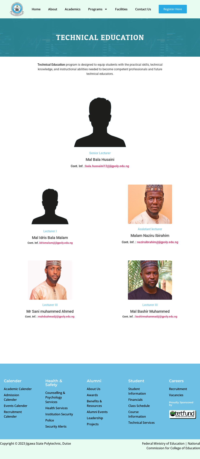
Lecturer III (50, 305)
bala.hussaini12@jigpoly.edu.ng (107, 166)
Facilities (121, 9)
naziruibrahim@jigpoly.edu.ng (157, 242)
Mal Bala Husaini (100, 159)
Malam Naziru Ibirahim (150, 235)
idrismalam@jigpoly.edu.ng (56, 242)
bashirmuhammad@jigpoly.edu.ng (156, 316)
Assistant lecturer (150, 229)
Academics (72, 9)
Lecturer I (50, 231)
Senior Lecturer (100, 153)
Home (36, 9)
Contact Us (143, 9)
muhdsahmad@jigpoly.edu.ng (56, 316)
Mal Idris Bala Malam (50, 237)
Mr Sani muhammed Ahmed (50, 311)
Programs (97, 9)
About (52, 9)
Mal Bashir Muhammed (150, 311)
